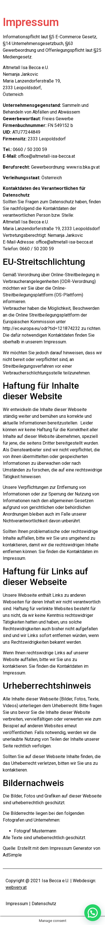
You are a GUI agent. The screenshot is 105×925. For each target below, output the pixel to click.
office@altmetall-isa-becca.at (46, 156)
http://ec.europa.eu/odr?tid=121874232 (41, 328)
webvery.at (16, 887)
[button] (92, 912)
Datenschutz (44, 903)
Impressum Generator (71, 848)
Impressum (17, 903)
